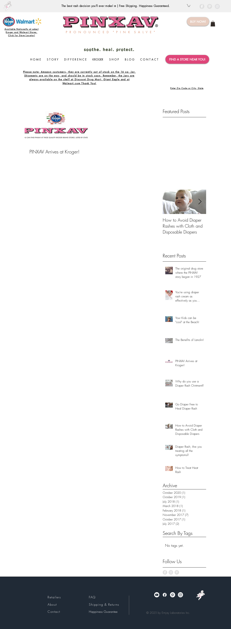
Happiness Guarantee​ (103, 611)
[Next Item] (200, 202)
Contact (54, 611)
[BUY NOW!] (198, 21)
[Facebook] (164, 594)
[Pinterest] (172, 594)
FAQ (92, 597)
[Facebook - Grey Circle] (201, 6)
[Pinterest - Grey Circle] (209, 6)
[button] (188, 5)
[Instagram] (180, 594)
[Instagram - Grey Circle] (217, 6)
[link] (212, 23)
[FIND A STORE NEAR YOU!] (187, 59)
